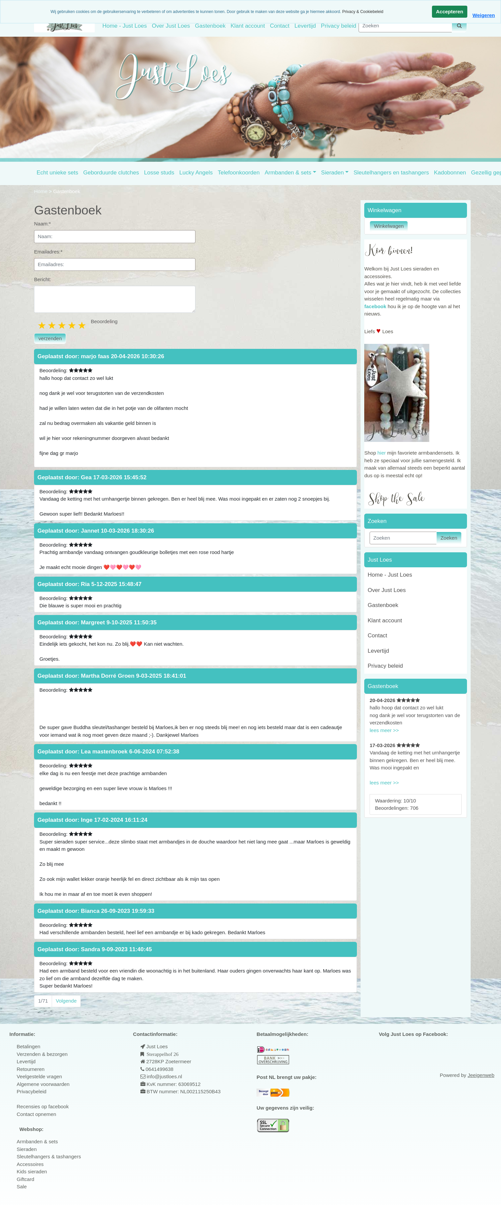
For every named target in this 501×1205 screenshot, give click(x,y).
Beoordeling (104, 321)
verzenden (50, 338)
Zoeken (449, 538)
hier (381, 453)
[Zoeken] (405, 25)
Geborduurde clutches (111, 172)
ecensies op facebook (44, 1106)
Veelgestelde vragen (39, 1076)
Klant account (247, 26)
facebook (375, 306)
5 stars (82, 325)
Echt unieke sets (57, 172)
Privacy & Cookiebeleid (362, 11)
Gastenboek (210, 26)
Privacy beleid (338, 26)
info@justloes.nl (163, 1076)
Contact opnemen (36, 1114)
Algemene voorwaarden (43, 1084)
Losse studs (159, 172)
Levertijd (305, 26)
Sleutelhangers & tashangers (49, 1156)
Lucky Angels (196, 172)
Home (41, 191)
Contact (280, 26)
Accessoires (30, 1164)
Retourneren (30, 1069)
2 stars (52, 325)
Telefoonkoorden (239, 172)
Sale (22, 1186)
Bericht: (42, 279)
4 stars (72, 325)
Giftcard (25, 1179)
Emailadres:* (48, 251)
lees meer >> (384, 730)
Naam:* (42, 223)
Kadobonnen (450, 172)
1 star (42, 325)
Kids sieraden (32, 1171)
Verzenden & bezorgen (42, 1054)
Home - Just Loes (124, 26)
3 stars (62, 325)
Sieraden (332, 172)
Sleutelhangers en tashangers (391, 172)
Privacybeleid (31, 1091)
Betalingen (28, 1046)
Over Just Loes (171, 26)
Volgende (66, 1001)
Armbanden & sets (288, 172)
